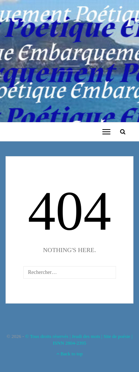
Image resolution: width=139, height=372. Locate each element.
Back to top (69, 353)
